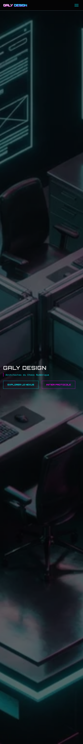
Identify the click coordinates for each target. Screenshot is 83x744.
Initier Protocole (58, 384)
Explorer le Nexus (21, 384)
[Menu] (76, 5)
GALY (15, 5)
